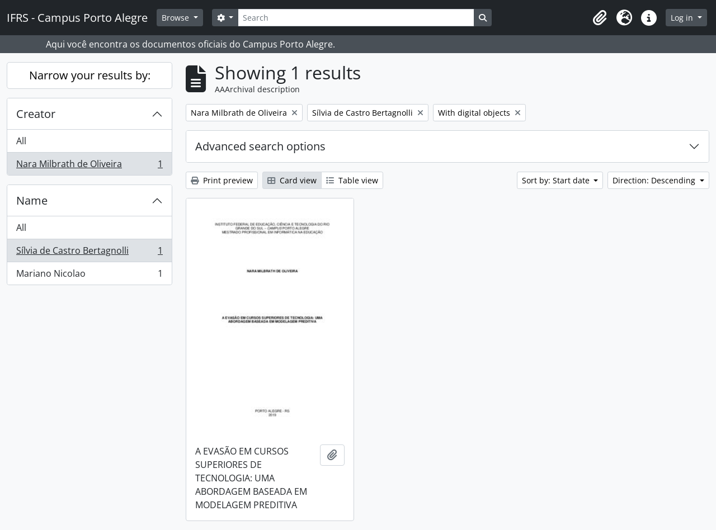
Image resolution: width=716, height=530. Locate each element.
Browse (176, 17)
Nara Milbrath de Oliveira (89, 166)
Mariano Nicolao (89, 276)
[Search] (356, 17)
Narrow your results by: (89, 75)
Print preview (222, 180)
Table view (352, 180)
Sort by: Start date (557, 180)
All (21, 141)
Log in (683, 17)
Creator (35, 113)
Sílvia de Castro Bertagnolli (89, 253)
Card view (292, 180)
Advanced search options (260, 146)
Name (32, 200)
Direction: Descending (655, 180)
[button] (599, 18)
